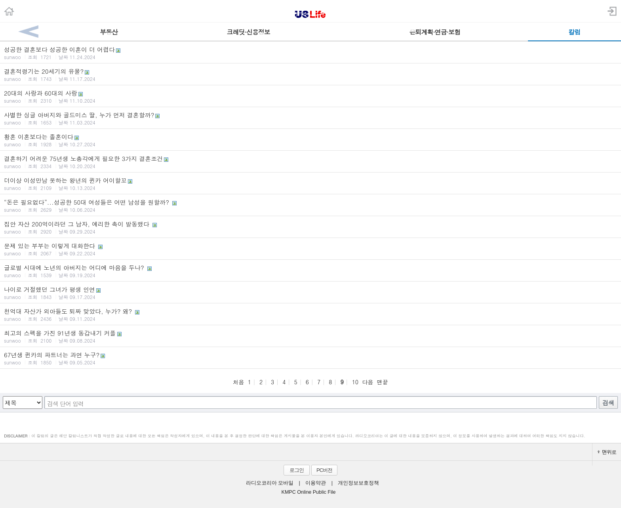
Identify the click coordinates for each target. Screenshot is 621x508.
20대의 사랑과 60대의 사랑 (310, 96)
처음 (238, 382)
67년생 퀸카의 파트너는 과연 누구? (310, 358)
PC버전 (324, 470)
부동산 (109, 31)
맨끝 (382, 382)
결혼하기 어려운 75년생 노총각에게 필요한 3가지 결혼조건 (310, 161)
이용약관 (315, 483)
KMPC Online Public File (309, 492)
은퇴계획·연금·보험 (434, 31)
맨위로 (606, 452)
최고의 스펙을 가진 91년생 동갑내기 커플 (310, 336)
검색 (608, 403)
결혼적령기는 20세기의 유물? (310, 74)
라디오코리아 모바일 (269, 483)
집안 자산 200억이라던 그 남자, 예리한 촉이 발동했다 (310, 227)
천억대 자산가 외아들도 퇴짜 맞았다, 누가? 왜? (310, 314)
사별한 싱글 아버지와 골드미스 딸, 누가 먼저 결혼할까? (310, 118)
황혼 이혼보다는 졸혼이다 (310, 140)
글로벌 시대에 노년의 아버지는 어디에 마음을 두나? (310, 270)
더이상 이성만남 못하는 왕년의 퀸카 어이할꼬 (310, 183)
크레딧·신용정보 (248, 31)
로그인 (297, 470)
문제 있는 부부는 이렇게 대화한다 (310, 249)
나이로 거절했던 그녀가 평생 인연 (310, 292)
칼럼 (574, 31)
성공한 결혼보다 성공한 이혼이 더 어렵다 (310, 52)
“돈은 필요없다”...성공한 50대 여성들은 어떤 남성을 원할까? (310, 205)
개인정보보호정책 (358, 483)
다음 (367, 382)
